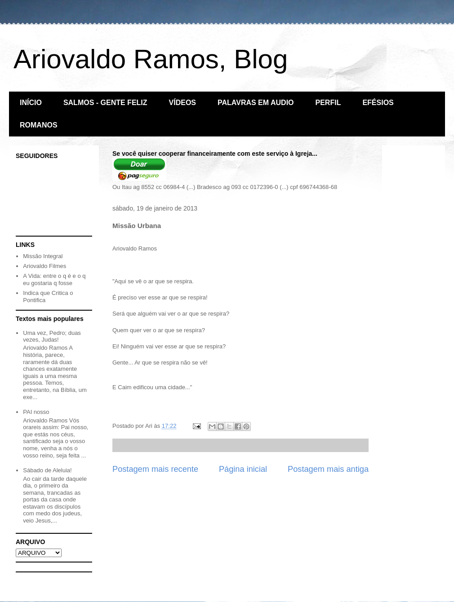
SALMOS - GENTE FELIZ (105, 102)
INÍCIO (31, 102)
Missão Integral (42, 256)
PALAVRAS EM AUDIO (256, 102)
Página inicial (243, 469)
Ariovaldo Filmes (44, 266)
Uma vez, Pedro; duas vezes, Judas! (52, 336)
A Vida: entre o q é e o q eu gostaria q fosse (54, 279)
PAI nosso (36, 412)
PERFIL (328, 102)
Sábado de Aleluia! (47, 470)
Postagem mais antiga (328, 469)
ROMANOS (39, 125)
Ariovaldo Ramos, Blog (150, 59)
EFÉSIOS (377, 102)
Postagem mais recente (155, 469)
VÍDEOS (182, 102)
